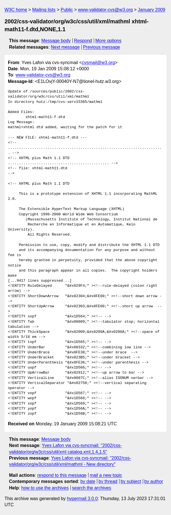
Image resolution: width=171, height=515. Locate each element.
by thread (108, 481)
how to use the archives (45, 487)
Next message (65, 47)
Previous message (101, 47)
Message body (56, 40)
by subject (131, 481)
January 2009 (151, 9)
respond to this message (61, 475)
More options (109, 40)
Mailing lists (43, 9)
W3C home (16, 9)
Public (67, 9)
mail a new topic (106, 475)
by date (87, 481)
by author (153, 481)
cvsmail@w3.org (98, 62)
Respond (83, 40)
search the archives (91, 487)
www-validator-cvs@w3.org (105, 9)
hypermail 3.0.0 (82, 498)
